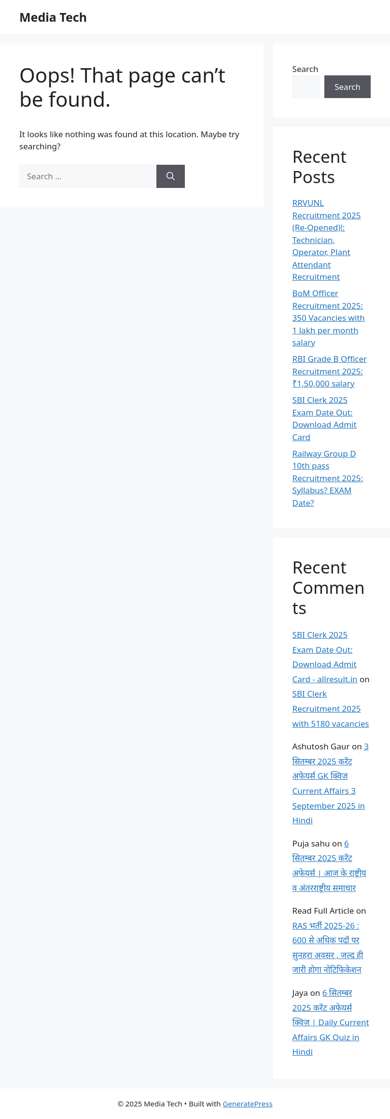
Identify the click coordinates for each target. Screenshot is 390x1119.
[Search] (170, 176)
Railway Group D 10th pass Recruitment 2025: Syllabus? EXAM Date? (327, 478)
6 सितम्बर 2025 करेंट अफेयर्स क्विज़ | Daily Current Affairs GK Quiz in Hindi (330, 1022)
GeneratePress (247, 1103)
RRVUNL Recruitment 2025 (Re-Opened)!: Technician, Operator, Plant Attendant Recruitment (326, 239)
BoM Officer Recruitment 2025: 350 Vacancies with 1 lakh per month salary (328, 317)
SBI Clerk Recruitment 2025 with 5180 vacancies (330, 708)
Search (305, 68)
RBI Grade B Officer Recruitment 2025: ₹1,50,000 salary (329, 371)
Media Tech (53, 17)
